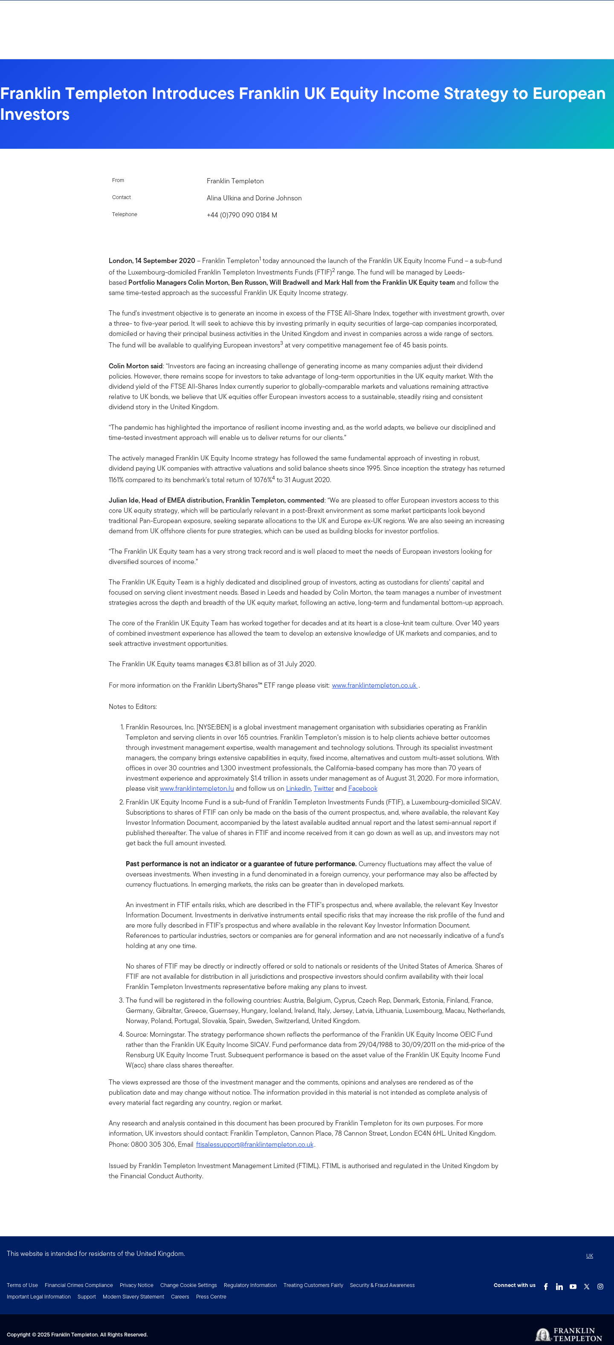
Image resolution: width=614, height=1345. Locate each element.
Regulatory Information (250, 1285)
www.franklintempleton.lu (197, 788)
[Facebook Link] (546, 1284)
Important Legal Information (39, 1297)
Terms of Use (22, 1285)
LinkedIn (298, 788)
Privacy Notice (137, 1285)
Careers (180, 1297)
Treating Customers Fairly (313, 1285)
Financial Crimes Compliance (79, 1285)
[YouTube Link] (573, 1284)
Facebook (362, 788)
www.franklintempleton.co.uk (375, 685)
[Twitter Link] (587, 1284)
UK (589, 1256)
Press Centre (211, 1297)
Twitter (324, 788)
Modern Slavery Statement (133, 1297)
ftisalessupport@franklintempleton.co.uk (254, 1144)
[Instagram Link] (600, 1284)
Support (87, 1297)
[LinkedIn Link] (559, 1284)
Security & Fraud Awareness (382, 1285)
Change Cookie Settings (188, 1285)
